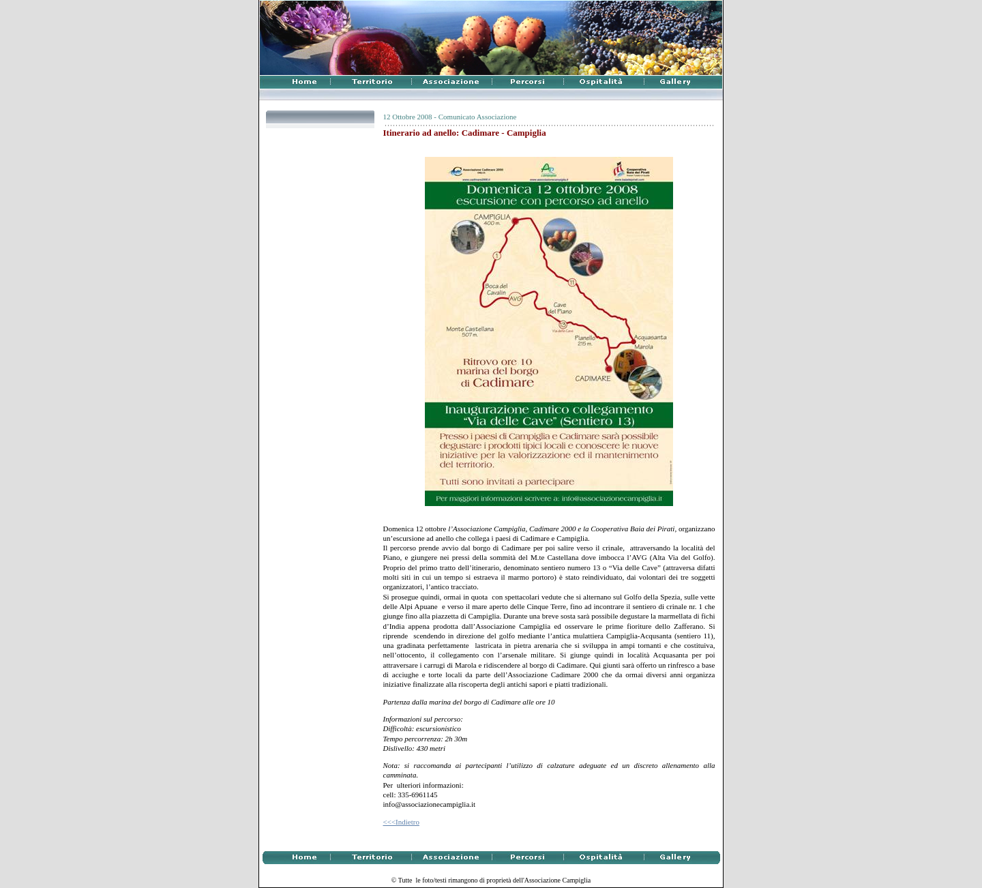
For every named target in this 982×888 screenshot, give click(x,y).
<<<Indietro (401, 822)
